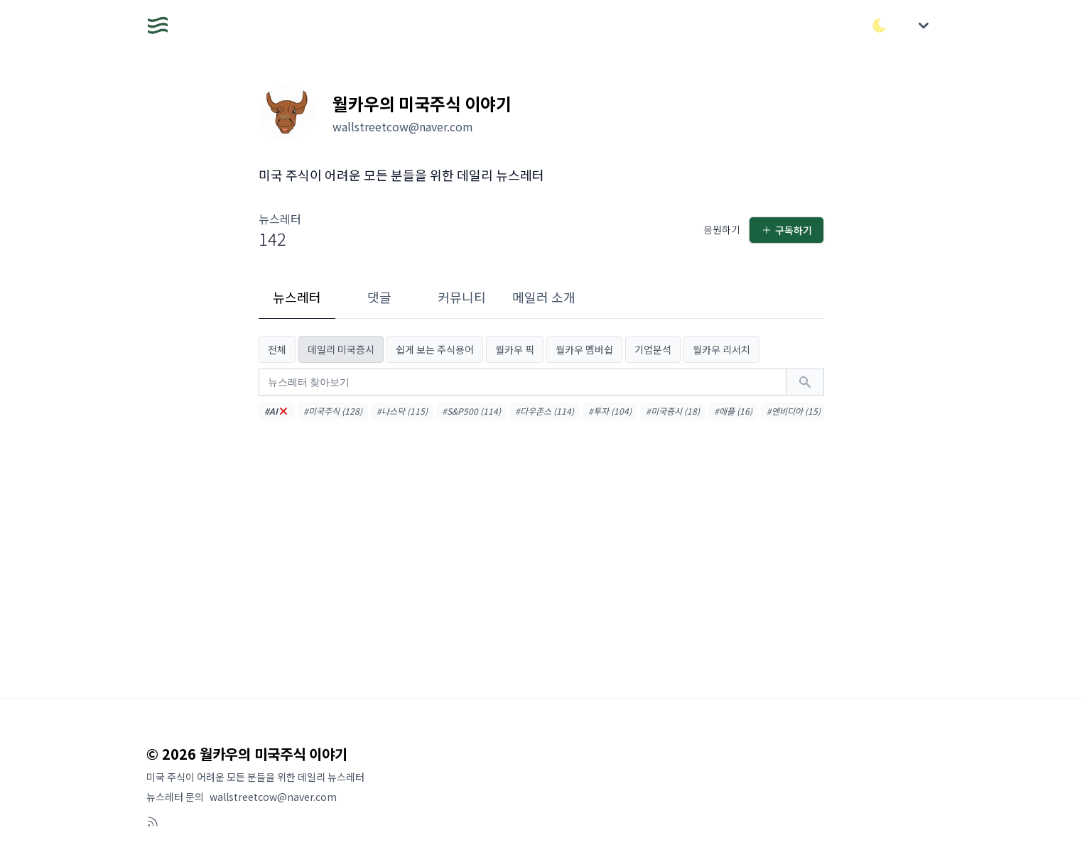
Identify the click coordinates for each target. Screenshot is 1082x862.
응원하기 (721, 229)
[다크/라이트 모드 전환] (879, 25)
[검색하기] (805, 382)
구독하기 (786, 230)
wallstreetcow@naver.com (273, 797)
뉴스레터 (297, 297)
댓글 (379, 297)
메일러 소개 (543, 297)
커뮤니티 (462, 297)
